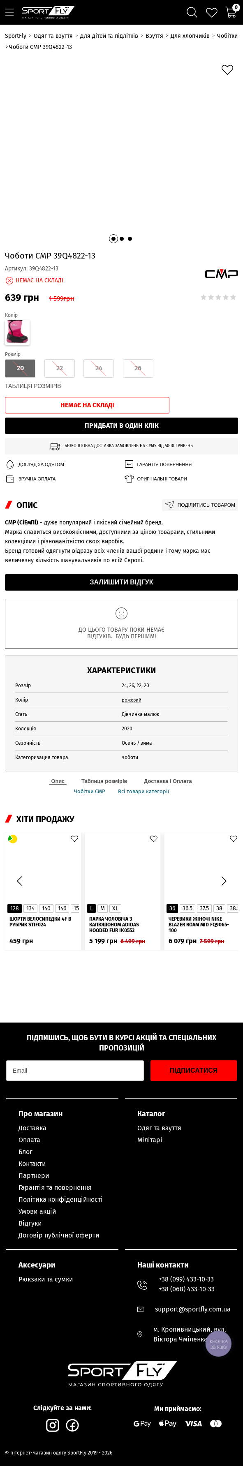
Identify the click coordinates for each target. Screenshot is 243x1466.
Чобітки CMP (87, 743)
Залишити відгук (121, 532)
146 (62, 860)
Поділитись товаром (200, 456)
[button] (113, 189)
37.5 (204, 860)
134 (30, 860)
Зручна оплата (30, 430)
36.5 (187, 860)
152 (78, 860)
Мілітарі (149, 1140)
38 (219, 860)
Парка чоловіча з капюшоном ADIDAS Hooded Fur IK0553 (114, 876)
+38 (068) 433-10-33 (187, 1289)
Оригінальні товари (155, 430)
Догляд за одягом (34, 415)
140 (46, 860)
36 (172, 860)
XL (115, 860)
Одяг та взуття (159, 1128)
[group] (121, 127)
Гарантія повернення (158, 415)
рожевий (132, 650)
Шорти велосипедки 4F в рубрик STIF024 (40, 873)
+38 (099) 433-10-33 (186, 1279)
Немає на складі (87, 356)
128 (14, 860)
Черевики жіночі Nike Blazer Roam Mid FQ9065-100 (199, 876)
